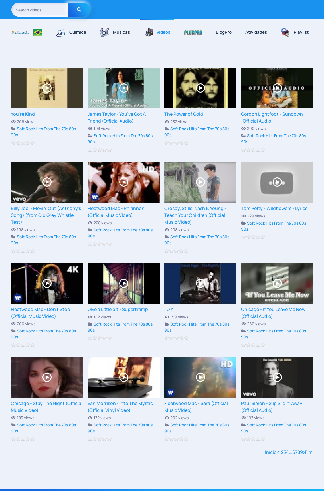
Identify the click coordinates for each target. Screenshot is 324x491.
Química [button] (71, 32)
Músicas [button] (115, 32)
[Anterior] (278, 452)
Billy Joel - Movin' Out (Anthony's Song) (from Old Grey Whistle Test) (46, 215)
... (290, 452)
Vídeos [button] (157, 32)
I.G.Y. (169, 309)
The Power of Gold (183, 114)
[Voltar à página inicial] (20, 32)
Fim (309, 452)
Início (271, 452)
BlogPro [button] (224, 32)
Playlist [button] (295, 32)
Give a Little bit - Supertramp (118, 309)
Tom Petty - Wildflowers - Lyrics (274, 208)
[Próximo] (304, 452)
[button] (193, 32)
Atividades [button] (256, 32)
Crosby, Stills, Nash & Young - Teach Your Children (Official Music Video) (195, 215)
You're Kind (23, 114)
